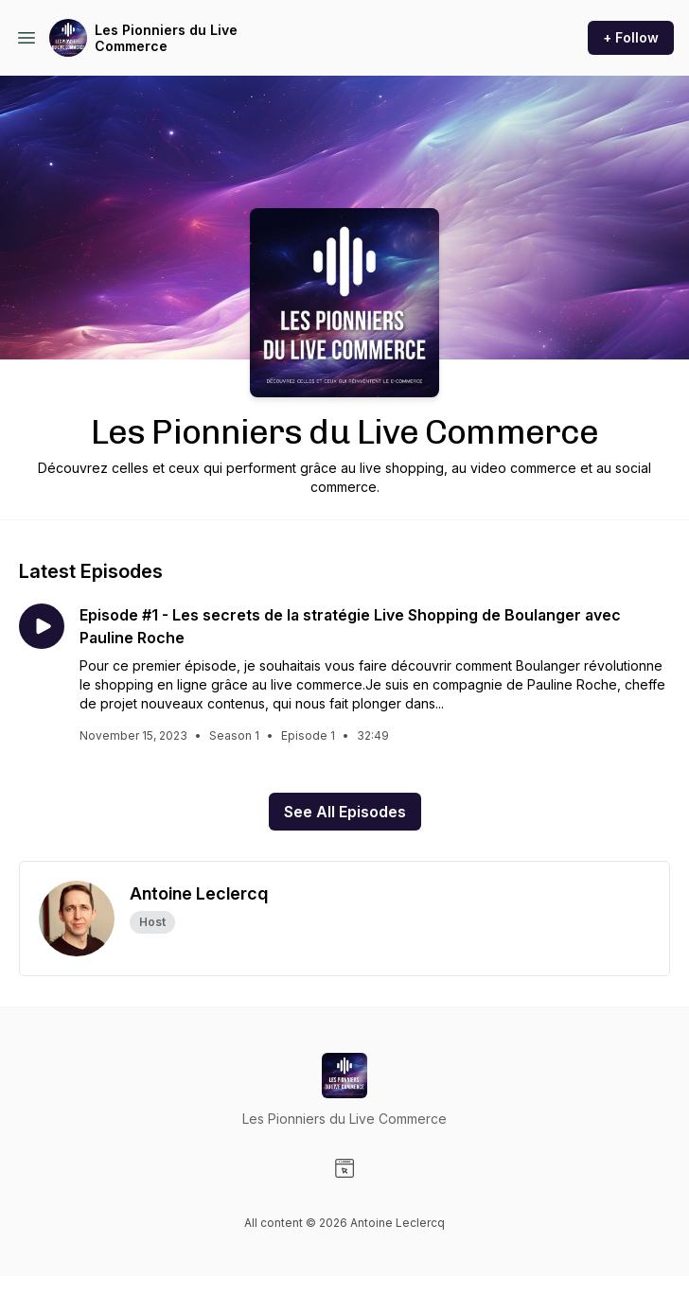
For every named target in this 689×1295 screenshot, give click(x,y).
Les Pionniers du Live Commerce (166, 38)
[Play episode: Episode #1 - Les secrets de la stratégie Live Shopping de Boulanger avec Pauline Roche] (41, 626)
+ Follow (631, 37)
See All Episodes (345, 811)
